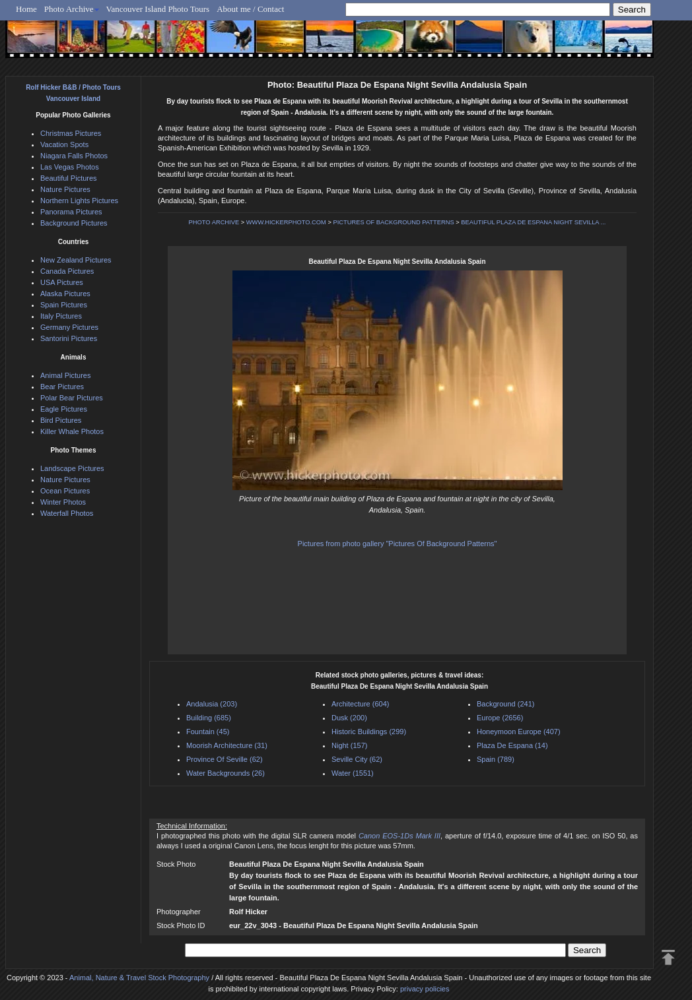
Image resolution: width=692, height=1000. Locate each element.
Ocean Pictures (65, 491)
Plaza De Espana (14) (512, 745)
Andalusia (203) (211, 704)
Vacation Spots (64, 144)
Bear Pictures (62, 387)
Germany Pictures (69, 327)
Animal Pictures (65, 375)
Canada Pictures (67, 271)
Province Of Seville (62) (224, 759)
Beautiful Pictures (68, 178)
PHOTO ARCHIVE (214, 222)
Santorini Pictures (68, 338)
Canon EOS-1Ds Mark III (399, 836)
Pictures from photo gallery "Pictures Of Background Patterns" (397, 543)
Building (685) (208, 718)
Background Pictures (74, 223)
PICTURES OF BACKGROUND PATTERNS (393, 222)
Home (26, 9)
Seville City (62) (356, 759)
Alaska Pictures (65, 293)
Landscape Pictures (72, 468)
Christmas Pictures (70, 133)
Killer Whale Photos (72, 431)
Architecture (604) (360, 704)
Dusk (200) (349, 718)
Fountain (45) (207, 731)
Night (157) (349, 745)
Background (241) (505, 704)
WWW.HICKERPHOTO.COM (286, 222)
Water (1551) (352, 773)
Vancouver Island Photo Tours (158, 9)
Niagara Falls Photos (74, 156)
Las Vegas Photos (69, 167)
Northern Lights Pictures (79, 200)
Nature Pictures (65, 189)
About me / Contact (250, 9)
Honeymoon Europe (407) (519, 731)
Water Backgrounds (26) (225, 773)
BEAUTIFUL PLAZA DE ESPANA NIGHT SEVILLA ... (533, 222)
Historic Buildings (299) (368, 731)
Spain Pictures (63, 305)
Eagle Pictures (63, 409)
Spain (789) (495, 759)
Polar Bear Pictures (71, 398)
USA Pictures (61, 282)
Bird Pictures (60, 420)
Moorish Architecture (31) (226, 745)
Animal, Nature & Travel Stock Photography (139, 978)
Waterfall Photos (66, 513)
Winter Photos (63, 502)
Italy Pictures (61, 316)
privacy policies (425, 989)
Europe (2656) (500, 718)
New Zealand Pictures (76, 260)
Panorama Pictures (71, 212)
